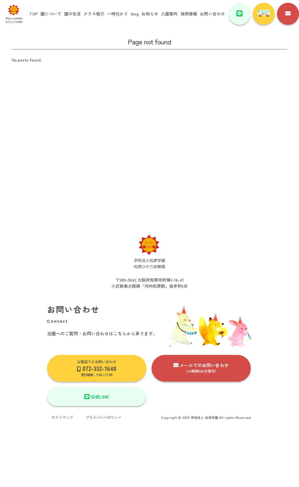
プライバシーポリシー (104, 417)
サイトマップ (62, 417)
